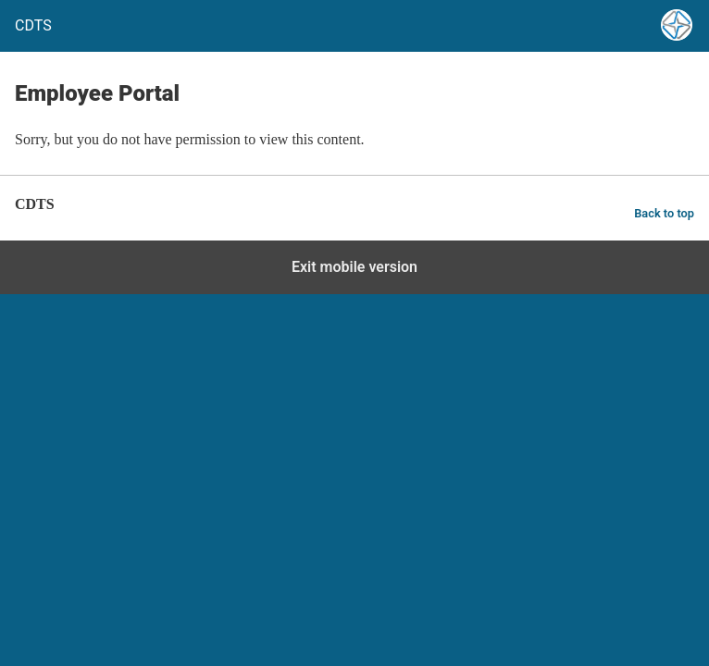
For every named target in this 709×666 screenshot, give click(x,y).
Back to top (664, 213)
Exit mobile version (354, 267)
